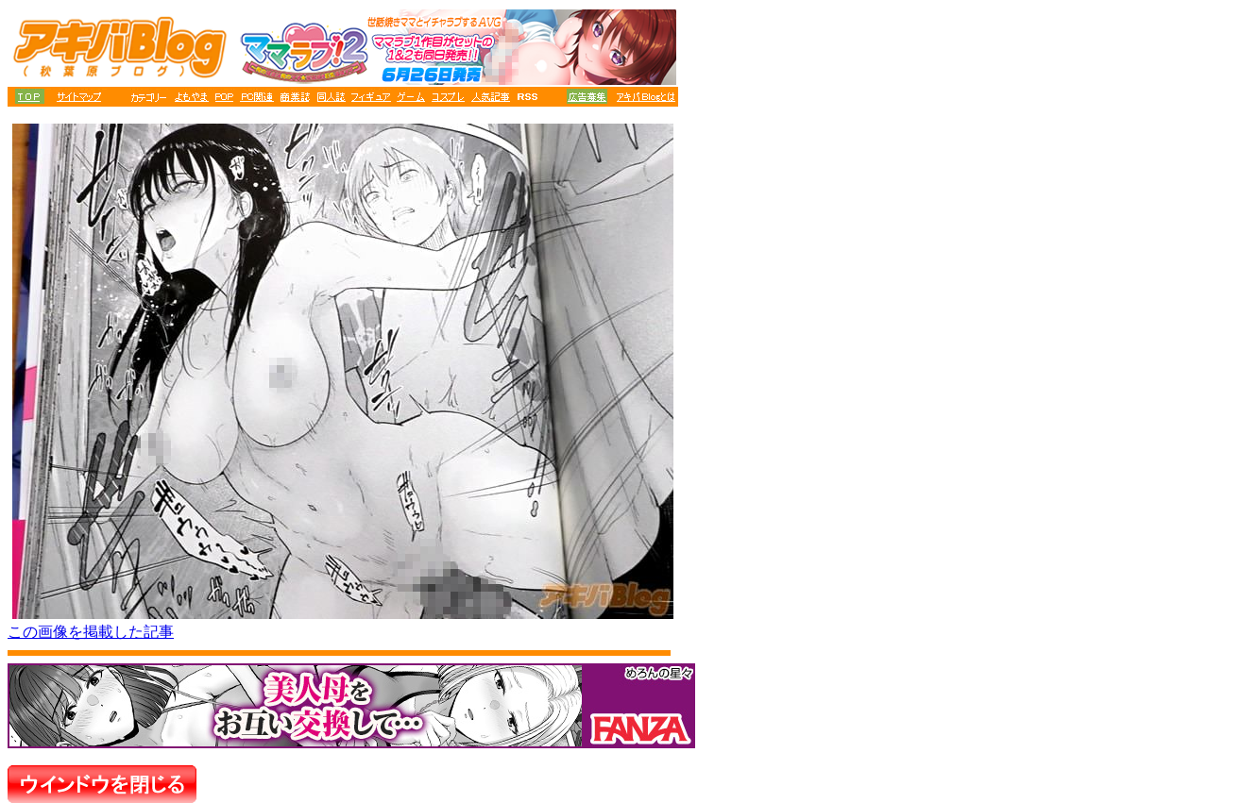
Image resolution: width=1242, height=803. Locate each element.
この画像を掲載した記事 (91, 632)
